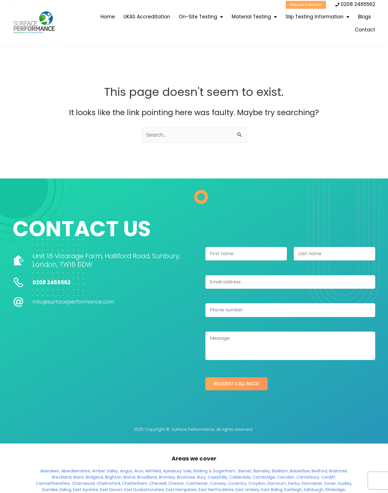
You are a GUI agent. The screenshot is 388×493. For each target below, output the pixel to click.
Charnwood (83, 484)
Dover (330, 484)
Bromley (167, 478)
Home (108, 19)
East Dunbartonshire (144, 490)
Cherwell (157, 484)
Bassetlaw (300, 471)
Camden (286, 478)
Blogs (364, 19)
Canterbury (308, 478)
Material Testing (254, 19)
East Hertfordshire (216, 490)
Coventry (237, 484)
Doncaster (312, 484)
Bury (201, 478)
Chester (176, 484)
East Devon (111, 490)
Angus (126, 471)
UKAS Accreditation (146, 19)
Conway (218, 484)
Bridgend (94, 478)
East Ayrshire (85, 490)
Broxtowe (186, 478)
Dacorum (276, 484)
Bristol (129, 478)
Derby (294, 484)
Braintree (338, 471)
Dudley (344, 484)
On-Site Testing (201, 19)
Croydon (256, 484)
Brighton (113, 478)
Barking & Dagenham (214, 471)
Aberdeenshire (75, 471)
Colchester (197, 484)
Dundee (50, 490)
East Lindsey (247, 490)
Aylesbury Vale (177, 471)
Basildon (280, 471)
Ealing (65, 490)
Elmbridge (335, 490)
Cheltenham (134, 484)
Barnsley (261, 471)
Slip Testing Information (317, 19)
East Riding (271, 490)
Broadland (147, 478)
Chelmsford (108, 484)
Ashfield (153, 471)
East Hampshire (181, 490)
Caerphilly (217, 478)
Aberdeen (49, 471)
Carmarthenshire (53, 484)
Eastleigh (293, 490)
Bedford (319, 471)
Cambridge (264, 478)
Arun (138, 471)
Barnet (244, 471)
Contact (365, 32)
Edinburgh (313, 490)
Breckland (61, 478)
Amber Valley (105, 471)
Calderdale (240, 478)
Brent (78, 478)
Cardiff (328, 478)
